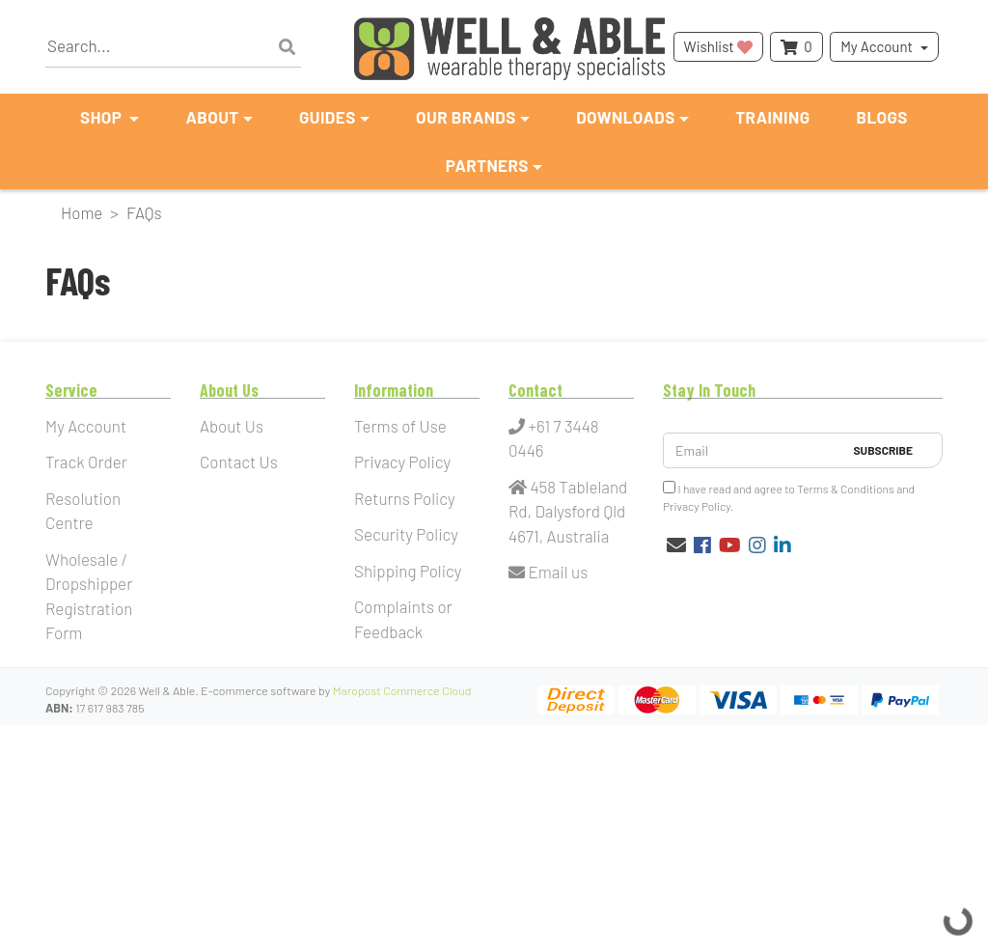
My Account (876, 46)
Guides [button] (327, 116)
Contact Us (239, 461)
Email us (548, 571)
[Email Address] (753, 450)
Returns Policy (404, 498)
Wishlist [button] (718, 46)
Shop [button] (102, 116)
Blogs (882, 116)
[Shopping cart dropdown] (796, 47)
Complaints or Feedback (403, 619)
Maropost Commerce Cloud (402, 690)
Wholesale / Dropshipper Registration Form (88, 596)
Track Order (86, 461)
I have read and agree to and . (789, 497)
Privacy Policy (402, 461)
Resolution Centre (83, 511)
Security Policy (406, 534)
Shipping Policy (407, 570)
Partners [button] (487, 165)
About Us (231, 425)
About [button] (211, 116)
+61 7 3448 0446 (553, 438)
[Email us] (676, 544)
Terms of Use (400, 425)
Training (772, 116)
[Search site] (287, 47)
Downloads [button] (625, 116)
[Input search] (173, 47)
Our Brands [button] (466, 116)
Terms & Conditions (845, 488)
